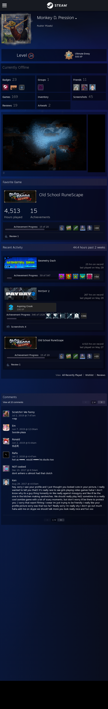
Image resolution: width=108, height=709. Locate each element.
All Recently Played (72, 375)
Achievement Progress (26, 226)
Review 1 (14, 236)
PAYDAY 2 (44, 291)
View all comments (13, 402)
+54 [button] (96, 276)
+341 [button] (83, 315)
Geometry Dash (47, 260)
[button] (25, 55)
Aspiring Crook (25, 306)
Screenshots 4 (18, 326)
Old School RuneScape (61, 194)
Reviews (101, 375)
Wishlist (89, 375)
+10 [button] (97, 228)
